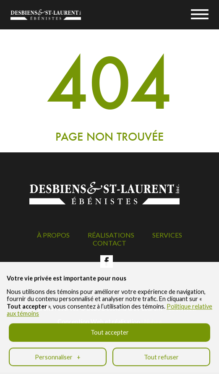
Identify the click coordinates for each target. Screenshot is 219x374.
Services (167, 235)
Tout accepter (110, 328)
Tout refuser (161, 352)
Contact (109, 243)
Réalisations (111, 235)
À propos (53, 235)
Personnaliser (58, 352)
